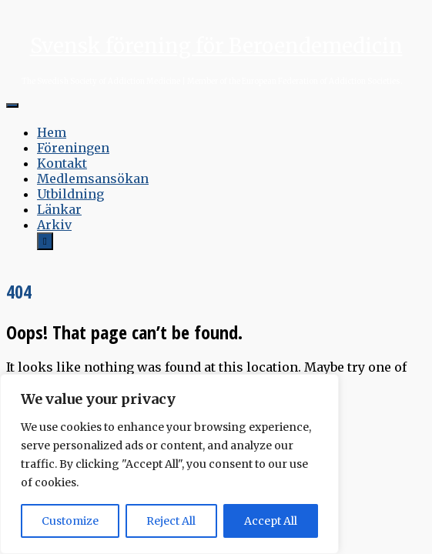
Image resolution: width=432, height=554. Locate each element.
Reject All (171, 521)
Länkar (59, 209)
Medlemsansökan (93, 178)
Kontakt (62, 163)
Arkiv (54, 224)
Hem (51, 132)
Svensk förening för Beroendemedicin (216, 45)
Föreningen (73, 147)
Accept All (270, 521)
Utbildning (70, 194)
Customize (70, 521)
